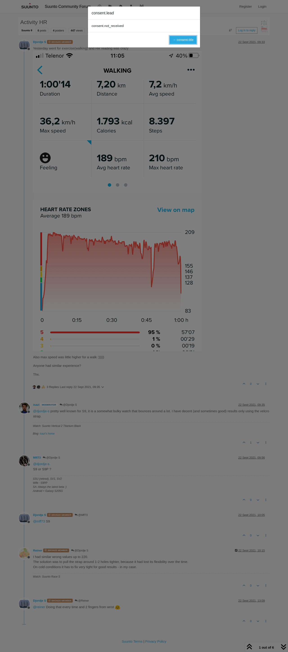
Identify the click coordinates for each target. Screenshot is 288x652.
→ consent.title (183, 40)
